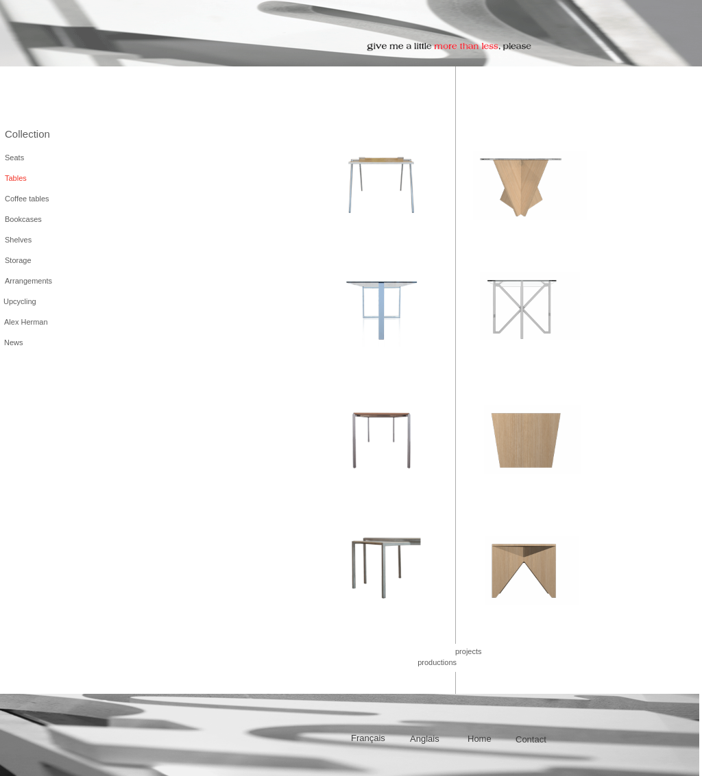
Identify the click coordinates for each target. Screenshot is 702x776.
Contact (531, 739)
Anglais (424, 739)
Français (368, 738)
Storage (18, 260)
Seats (14, 157)
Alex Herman (26, 322)
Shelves (18, 240)
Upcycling (19, 301)
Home (480, 739)
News (13, 342)
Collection (27, 134)
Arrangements (28, 281)
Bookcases (23, 219)
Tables (16, 178)
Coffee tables (27, 199)
